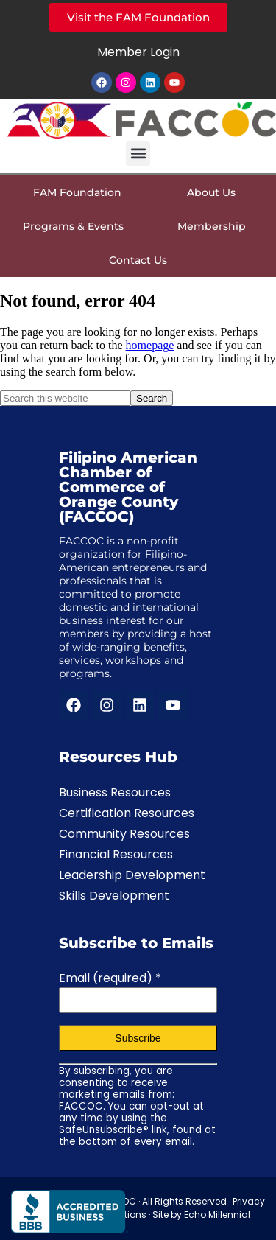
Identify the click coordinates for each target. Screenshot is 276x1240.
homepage (150, 345)
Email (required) (110, 978)
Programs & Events (77, 226)
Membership (215, 226)
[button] (138, 153)
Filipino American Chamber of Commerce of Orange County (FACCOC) (128, 487)
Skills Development (114, 895)
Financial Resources (116, 854)
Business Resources (115, 792)
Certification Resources (126, 813)
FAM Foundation (77, 192)
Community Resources (124, 833)
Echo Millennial (217, 1214)
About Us (215, 192)
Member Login (138, 51)
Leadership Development (132, 874)
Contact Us (138, 260)
